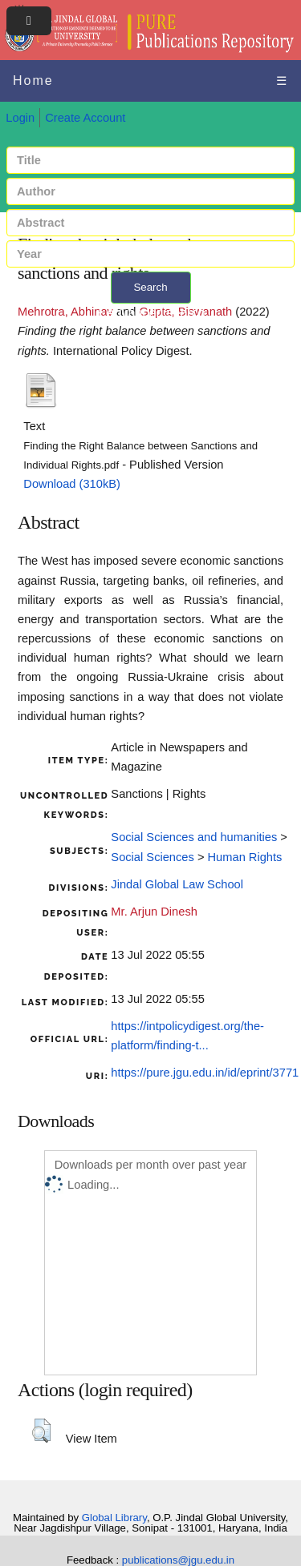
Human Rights (245, 857)
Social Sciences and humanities (194, 837)
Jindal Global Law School (177, 884)
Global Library (114, 1518)
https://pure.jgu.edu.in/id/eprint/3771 (205, 1072)
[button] (41, 1431)
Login (20, 117)
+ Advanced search (150, 313)
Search (150, 287)
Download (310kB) (71, 483)
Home (33, 80)
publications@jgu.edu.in (178, 1560)
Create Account (85, 117)
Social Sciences (152, 857)
